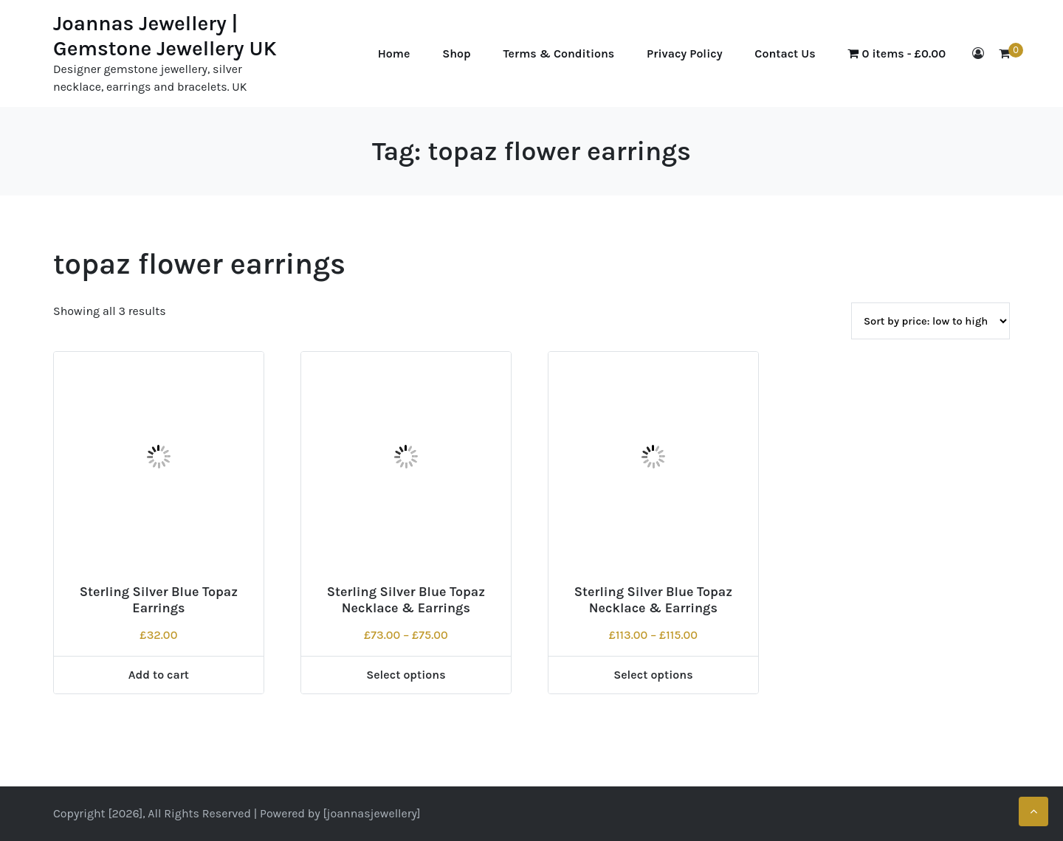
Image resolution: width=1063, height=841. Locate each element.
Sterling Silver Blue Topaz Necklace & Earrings (406, 600)
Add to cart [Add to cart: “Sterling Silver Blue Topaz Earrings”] (158, 675)
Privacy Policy (684, 53)
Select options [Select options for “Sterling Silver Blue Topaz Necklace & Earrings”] (406, 675)
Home (394, 53)
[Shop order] (930, 320)
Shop (456, 53)
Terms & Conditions (559, 53)
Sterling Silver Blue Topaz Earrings (159, 600)
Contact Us (784, 53)
